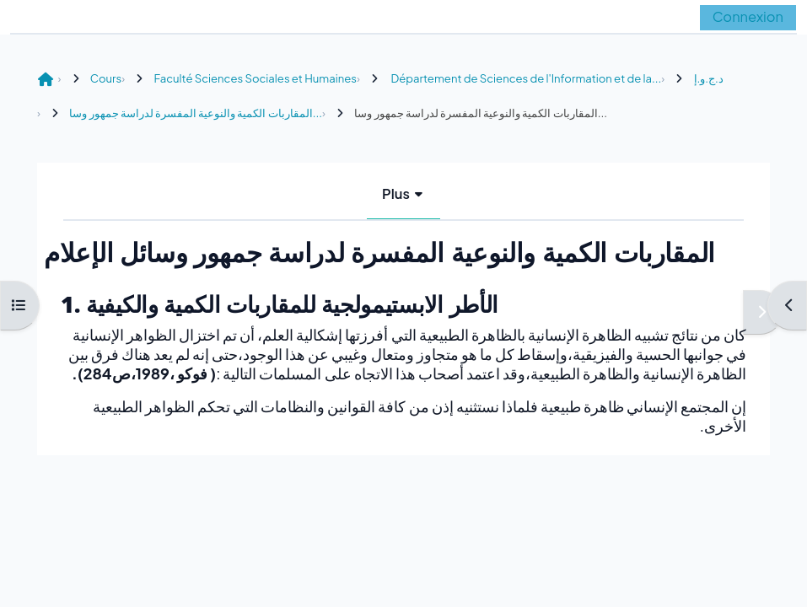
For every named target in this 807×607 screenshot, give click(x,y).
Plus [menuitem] (427, 193)
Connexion (748, 16)
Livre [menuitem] (367, 193)
